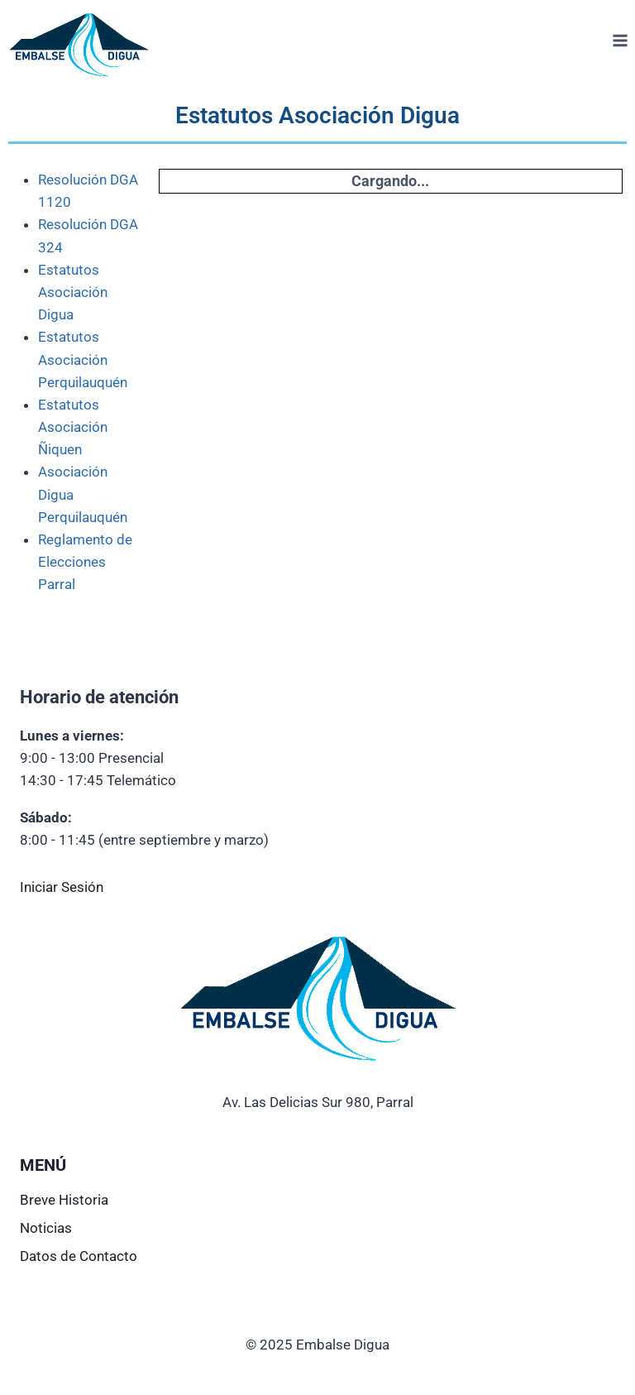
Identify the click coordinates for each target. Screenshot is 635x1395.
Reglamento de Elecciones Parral (85, 561)
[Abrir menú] (619, 41)
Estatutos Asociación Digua (72, 292)
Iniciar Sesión (61, 887)
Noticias (46, 1228)
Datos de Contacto (78, 1256)
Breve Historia (64, 1199)
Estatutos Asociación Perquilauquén (82, 359)
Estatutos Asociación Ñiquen (72, 427)
